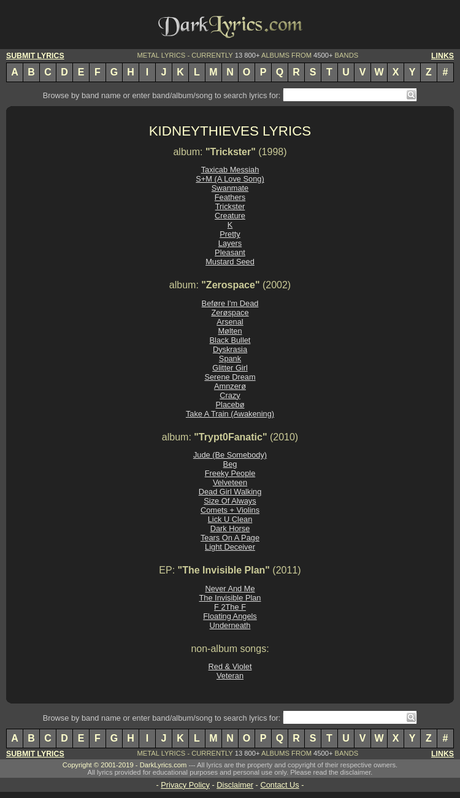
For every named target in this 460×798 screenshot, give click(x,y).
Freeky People (230, 473)
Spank (230, 358)
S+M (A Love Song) (230, 178)
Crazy (230, 395)
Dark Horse (230, 528)
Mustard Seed (230, 261)
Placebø (230, 404)
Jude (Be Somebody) (230, 454)
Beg (230, 464)
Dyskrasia (230, 349)
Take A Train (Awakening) (230, 413)
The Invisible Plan (230, 597)
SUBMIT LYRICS (35, 56)
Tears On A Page (230, 537)
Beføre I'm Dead (230, 303)
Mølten (230, 331)
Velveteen (230, 482)
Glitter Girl (230, 367)
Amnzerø (230, 386)
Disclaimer (235, 784)
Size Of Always (230, 500)
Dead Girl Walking (230, 491)
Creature (230, 215)
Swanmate (230, 188)
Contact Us (279, 784)
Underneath (230, 625)
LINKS (442, 56)
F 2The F (230, 607)
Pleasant (230, 252)
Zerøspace (229, 312)
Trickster (230, 206)
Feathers (230, 197)
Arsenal (230, 321)
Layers (230, 243)
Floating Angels (230, 616)
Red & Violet (230, 666)
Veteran (230, 675)
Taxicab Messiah (230, 169)
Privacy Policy (185, 784)
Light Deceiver (230, 546)
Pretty (230, 234)
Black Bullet (230, 340)
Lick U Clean (230, 519)
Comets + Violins (230, 510)
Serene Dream (229, 377)
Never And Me (230, 588)
